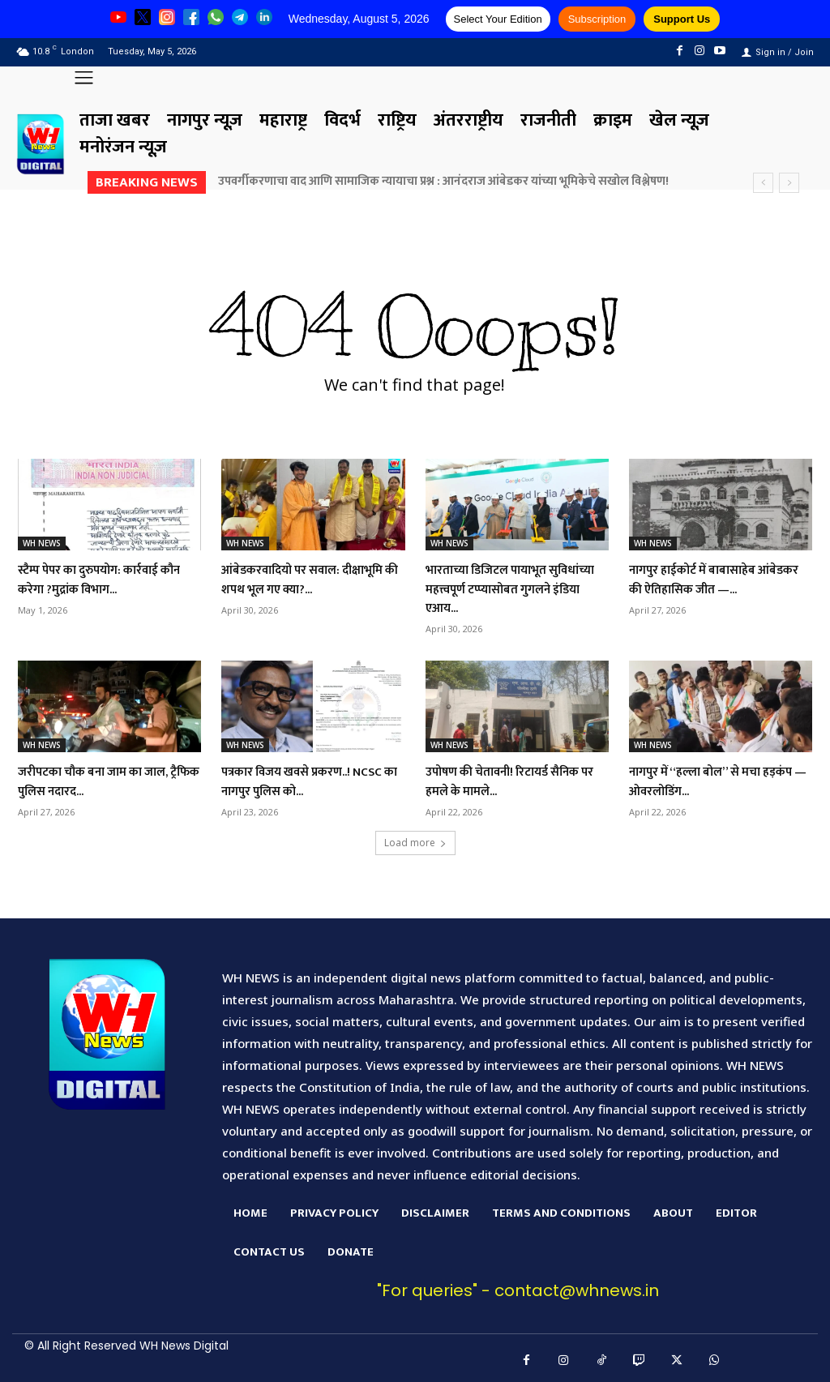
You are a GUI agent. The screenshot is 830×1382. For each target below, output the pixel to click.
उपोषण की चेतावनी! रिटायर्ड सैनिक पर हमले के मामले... (500, 780)
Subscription (597, 19)
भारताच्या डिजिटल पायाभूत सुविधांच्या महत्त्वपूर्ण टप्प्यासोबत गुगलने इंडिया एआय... (510, 589)
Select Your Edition (498, 19)
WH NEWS (42, 543)
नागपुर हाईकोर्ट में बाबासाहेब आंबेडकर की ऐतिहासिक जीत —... (720, 579)
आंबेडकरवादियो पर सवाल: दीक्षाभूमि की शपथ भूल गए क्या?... (311, 579)
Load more (415, 842)
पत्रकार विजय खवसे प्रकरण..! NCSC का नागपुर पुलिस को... (299, 780)
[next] (789, 183)
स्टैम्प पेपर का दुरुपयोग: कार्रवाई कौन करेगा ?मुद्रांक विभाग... (102, 579)
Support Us (681, 19)
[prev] (763, 183)
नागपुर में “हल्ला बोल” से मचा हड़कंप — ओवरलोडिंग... (707, 780)
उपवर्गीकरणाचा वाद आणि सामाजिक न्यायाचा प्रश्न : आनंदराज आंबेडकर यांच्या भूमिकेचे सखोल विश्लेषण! (443, 181)
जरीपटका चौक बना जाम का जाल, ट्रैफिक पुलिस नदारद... (108, 780)
